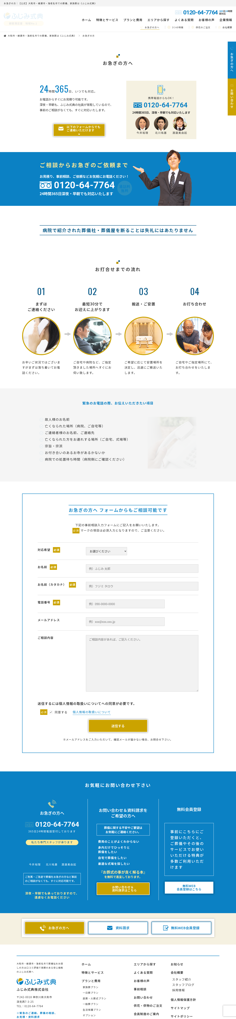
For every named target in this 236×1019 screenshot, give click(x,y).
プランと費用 (91, 973)
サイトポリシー (182, 1008)
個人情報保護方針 (183, 991)
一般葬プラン (90, 996)
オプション (89, 1007)
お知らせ (177, 956)
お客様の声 (206, 19)
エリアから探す (145, 956)
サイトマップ (180, 1000)
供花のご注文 (201, 27)
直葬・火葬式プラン (94, 990)
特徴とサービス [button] (107, 19)
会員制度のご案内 (146, 1006)
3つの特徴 (175, 27)
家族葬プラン (90, 979)
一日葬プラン (90, 984)
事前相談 (140, 981)
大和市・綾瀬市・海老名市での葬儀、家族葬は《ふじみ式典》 (42, 35)
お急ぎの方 (142, 1014)
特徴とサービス (92, 964)
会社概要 (225, 27)
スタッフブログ (183, 976)
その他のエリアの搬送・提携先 (193, 1016)
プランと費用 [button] (133, 19)
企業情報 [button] (225, 19)
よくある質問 (184, 19)
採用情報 (178, 982)
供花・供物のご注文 (148, 997)
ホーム (86, 19)
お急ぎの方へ (149, 27)
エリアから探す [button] (158, 19)
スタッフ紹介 (181, 971)
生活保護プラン (92, 1001)
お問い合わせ (143, 989)
